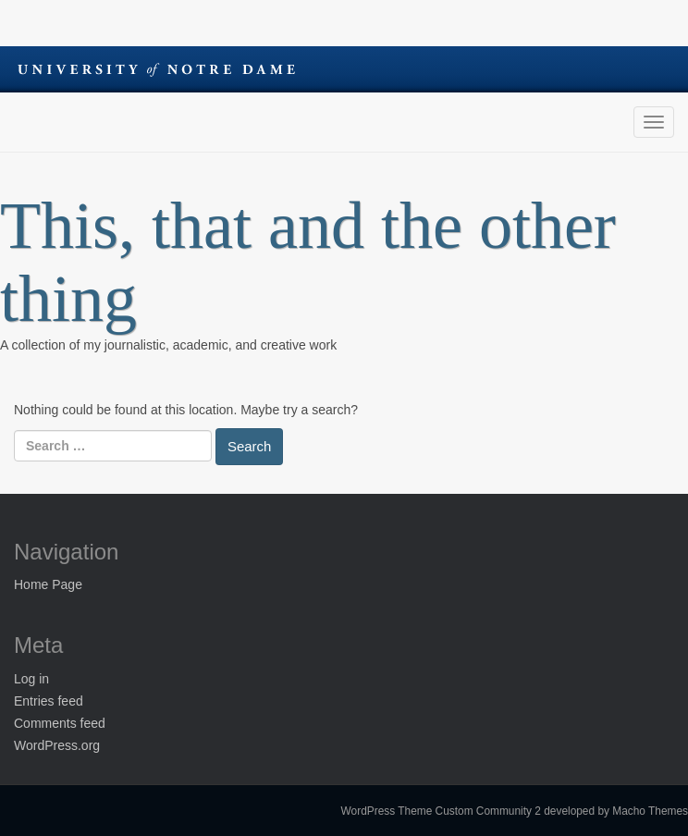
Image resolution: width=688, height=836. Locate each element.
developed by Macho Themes (616, 811)
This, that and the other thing (308, 262)
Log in (31, 678)
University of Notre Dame (156, 69)
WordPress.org (57, 745)
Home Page (48, 584)
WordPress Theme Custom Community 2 (441, 811)
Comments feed (59, 723)
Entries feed (48, 701)
